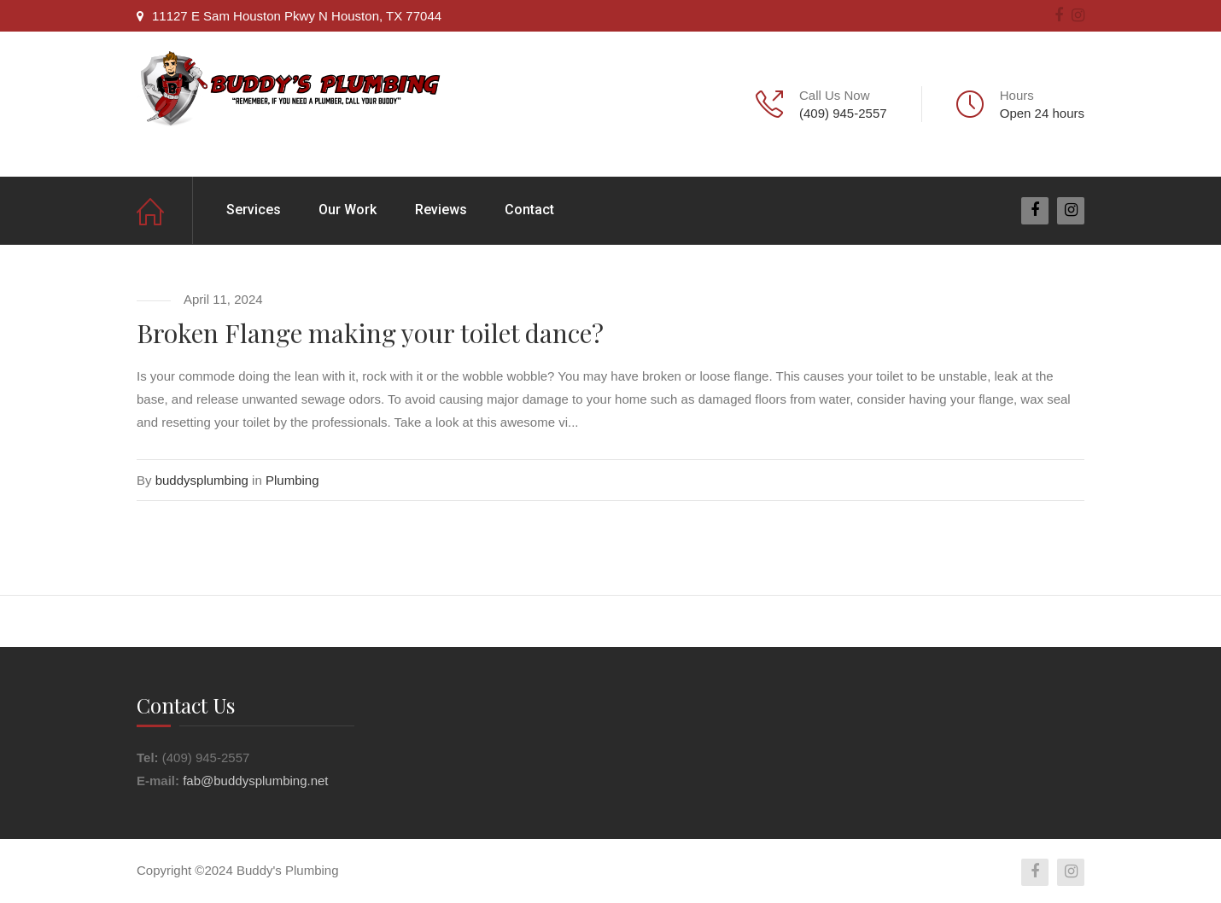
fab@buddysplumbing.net (255, 780)
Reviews (441, 209)
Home (165, 210)
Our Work (347, 209)
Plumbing (292, 480)
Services (253, 209)
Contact (529, 209)
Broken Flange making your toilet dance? (370, 333)
